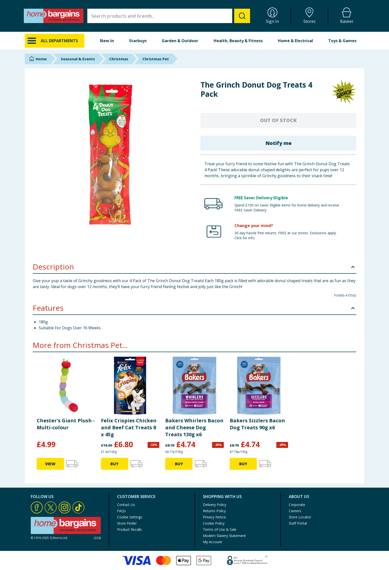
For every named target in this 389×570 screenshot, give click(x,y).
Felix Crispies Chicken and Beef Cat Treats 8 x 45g (129, 427)
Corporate (297, 504)
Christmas (118, 58)
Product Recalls (129, 529)
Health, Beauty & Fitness (238, 40)
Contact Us (126, 504)
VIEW (50, 464)
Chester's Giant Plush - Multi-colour (66, 424)
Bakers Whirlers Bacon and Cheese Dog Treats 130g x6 (194, 427)
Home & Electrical (295, 40)
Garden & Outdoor (180, 40)
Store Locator (300, 517)
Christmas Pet (155, 58)
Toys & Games (342, 40)
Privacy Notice (214, 517)
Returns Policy (214, 510)
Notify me (278, 143)
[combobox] (168, 16)
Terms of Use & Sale (219, 529)
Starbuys (138, 40)
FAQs (121, 510)
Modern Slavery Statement (224, 535)
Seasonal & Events (78, 58)
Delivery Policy (214, 504)
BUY (114, 464)
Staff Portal (298, 523)
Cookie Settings (129, 517)
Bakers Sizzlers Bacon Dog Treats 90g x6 (257, 424)
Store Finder (127, 523)
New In (107, 40)
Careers (295, 510)
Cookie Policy (214, 523)
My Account (212, 541)
